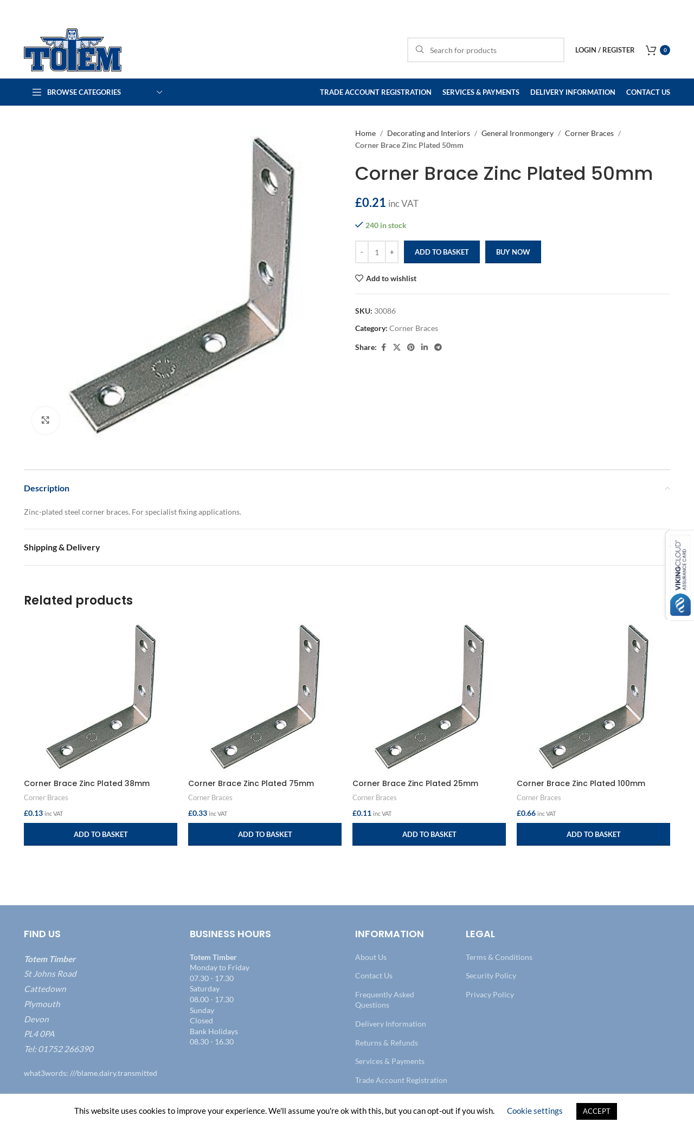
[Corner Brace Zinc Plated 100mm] (593, 696)
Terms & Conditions (499, 957)
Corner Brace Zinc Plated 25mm (415, 783)
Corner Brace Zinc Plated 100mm (581, 783)
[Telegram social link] (438, 347)
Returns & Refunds (386, 1042)
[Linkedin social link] (424, 347)
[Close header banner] (680, 11)
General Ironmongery (517, 133)
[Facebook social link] (383, 347)
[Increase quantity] (392, 252)
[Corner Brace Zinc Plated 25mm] (429, 696)
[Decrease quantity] (362, 252)
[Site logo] (72, 49)
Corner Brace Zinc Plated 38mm (87, 783)
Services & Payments (390, 1061)
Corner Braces (589, 133)
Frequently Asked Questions (384, 1000)
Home (365, 133)
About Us (371, 957)
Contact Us (374, 975)
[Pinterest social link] (411, 347)
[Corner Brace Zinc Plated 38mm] (100, 696)
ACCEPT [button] (597, 1111)
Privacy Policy (490, 994)
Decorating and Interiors (428, 133)
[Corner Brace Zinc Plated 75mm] (265, 696)
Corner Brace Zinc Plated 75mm (251, 783)
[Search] (485, 49)
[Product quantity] (377, 252)
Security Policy (491, 975)
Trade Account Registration (401, 1080)
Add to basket (442, 252)
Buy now (513, 252)
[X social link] (397, 347)
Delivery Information (390, 1023)
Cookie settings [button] (535, 1110)
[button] (100, 834)
